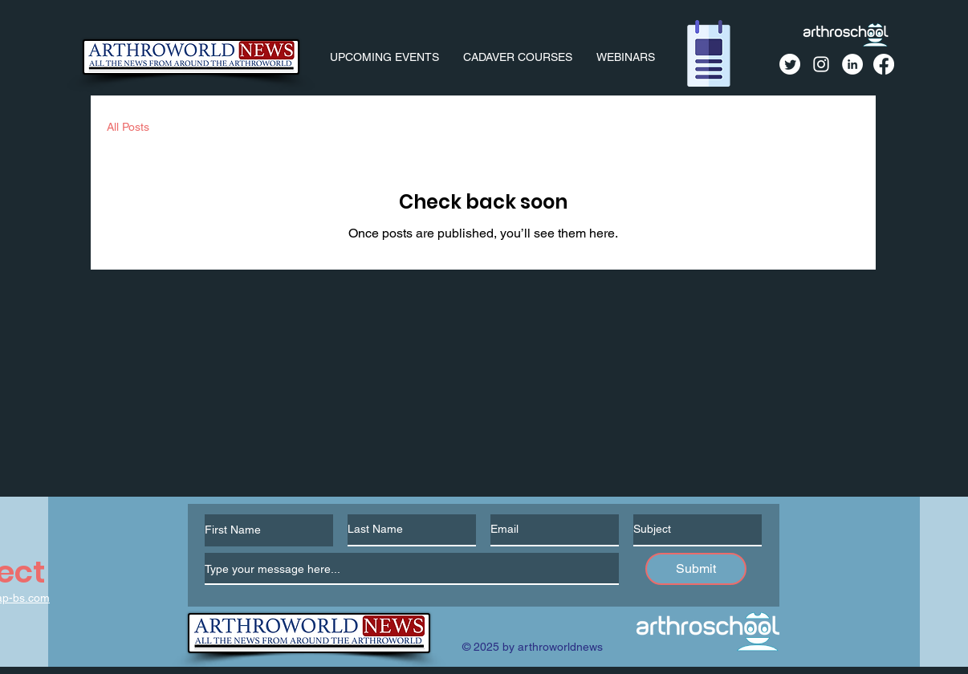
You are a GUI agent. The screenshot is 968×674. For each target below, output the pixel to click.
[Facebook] (883, 64)
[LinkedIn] (852, 64)
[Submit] (695, 569)
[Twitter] (789, 64)
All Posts (128, 126)
